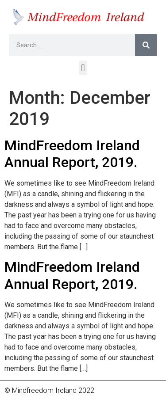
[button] (83, 68)
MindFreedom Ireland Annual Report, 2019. (72, 154)
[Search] (146, 45)
